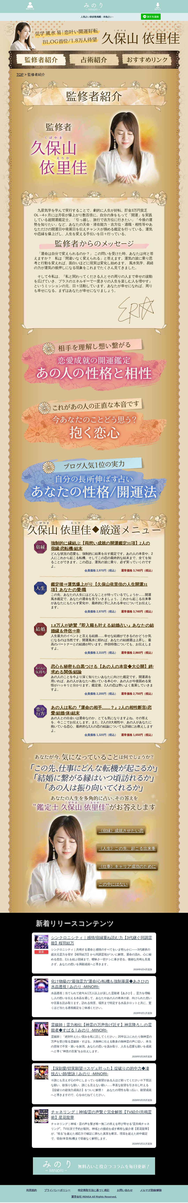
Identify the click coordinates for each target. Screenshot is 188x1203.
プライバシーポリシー (55, 1190)
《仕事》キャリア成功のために (127, 866)
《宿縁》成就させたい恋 (121, 831)
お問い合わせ (126, 1190)
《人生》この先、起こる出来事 (127, 848)
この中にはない (113, 884)
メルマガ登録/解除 (153, 1190)
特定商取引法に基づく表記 (93, 1190)
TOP (20, 74)
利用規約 (28, 1190)
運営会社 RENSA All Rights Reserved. (94, 1197)
